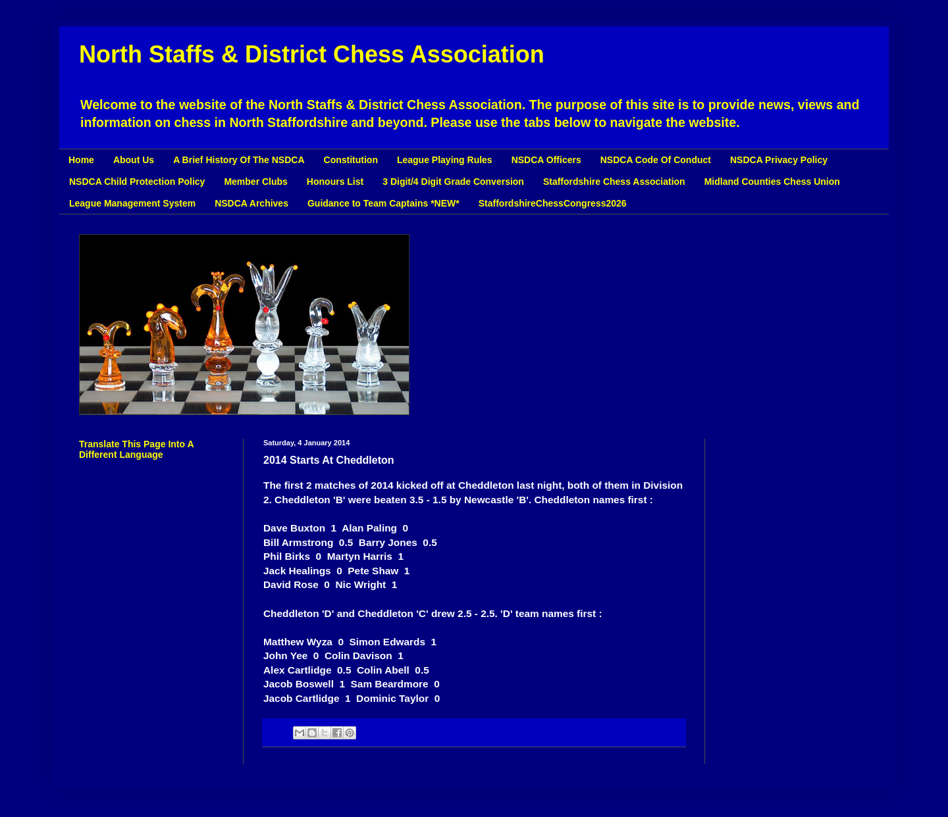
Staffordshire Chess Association (614, 181)
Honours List (335, 181)
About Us (133, 160)
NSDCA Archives (251, 203)
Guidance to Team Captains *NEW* (383, 203)
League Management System (132, 203)
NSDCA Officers (546, 160)
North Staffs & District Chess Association (311, 54)
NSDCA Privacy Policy (779, 160)
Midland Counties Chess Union (772, 181)
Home (81, 160)
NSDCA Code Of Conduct (655, 160)
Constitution (351, 160)
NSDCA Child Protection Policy (137, 181)
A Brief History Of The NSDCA (238, 160)
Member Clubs (255, 181)
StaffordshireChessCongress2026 (553, 203)
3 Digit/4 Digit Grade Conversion (453, 181)
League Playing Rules (444, 160)
